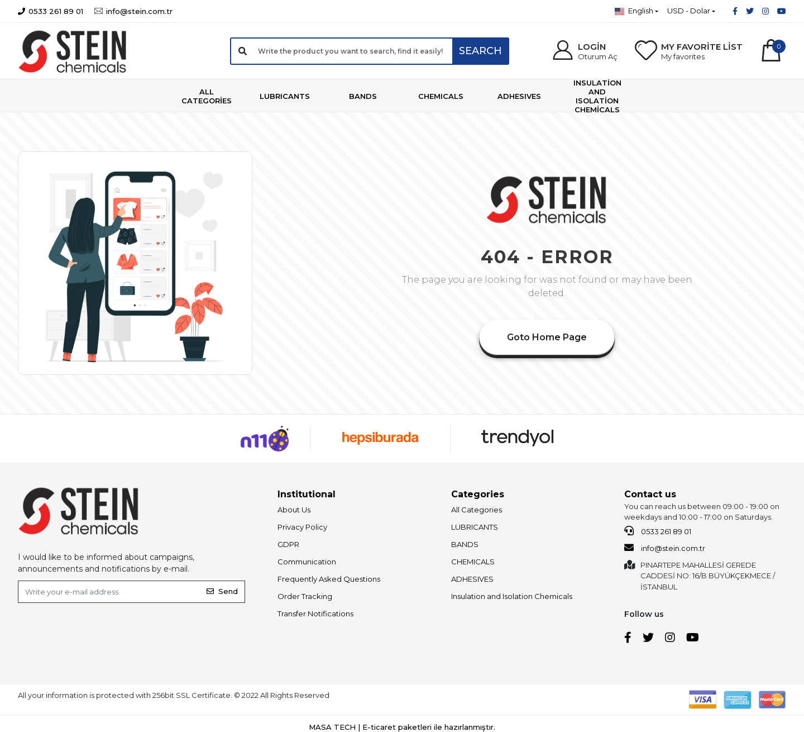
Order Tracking (304, 596)
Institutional (306, 494)
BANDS (464, 544)
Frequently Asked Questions (328, 578)
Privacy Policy (302, 526)
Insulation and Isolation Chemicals (511, 596)
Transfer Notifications (315, 613)
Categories (477, 494)
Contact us (650, 494)
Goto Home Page (547, 337)
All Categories (476, 509)
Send (222, 591)
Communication (306, 561)
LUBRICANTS (474, 526)
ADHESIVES (472, 578)
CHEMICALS (473, 561)
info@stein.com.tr (664, 548)
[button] (585, 51)
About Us (293, 509)
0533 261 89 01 (657, 531)
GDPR (288, 544)
